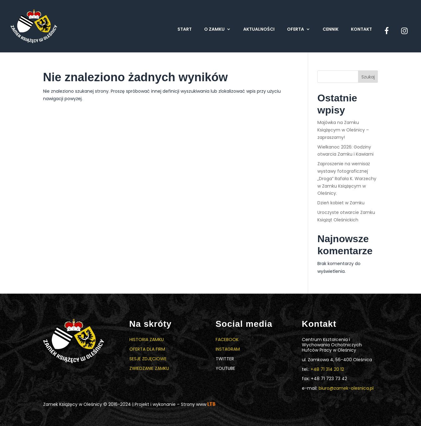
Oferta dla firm (147, 349)
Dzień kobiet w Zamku (341, 203)
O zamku (214, 29)
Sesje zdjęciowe (148, 359)
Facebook (227, 339)
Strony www (198, 404)
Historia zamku (146, 339)
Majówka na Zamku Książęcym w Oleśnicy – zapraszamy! (343, 129)
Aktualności (259, 29)
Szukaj (368, 77)
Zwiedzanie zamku (149, 368)
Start (184, 29)
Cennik (330, 29)
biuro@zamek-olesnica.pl (346, 388)
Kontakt (361, 29)
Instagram (228, 349)
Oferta (295, 29)
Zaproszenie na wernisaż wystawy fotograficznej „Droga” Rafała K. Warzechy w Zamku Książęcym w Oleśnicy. (346, 178)
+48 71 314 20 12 (327, 369)
